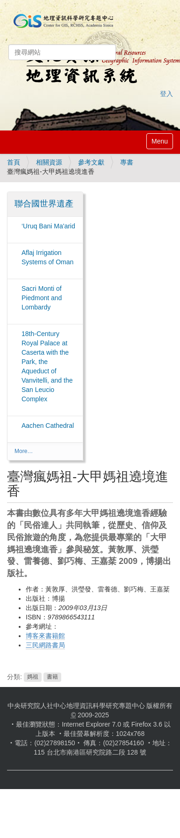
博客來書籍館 (45, 635)
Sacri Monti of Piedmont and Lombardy (42, 298)
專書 (126, 162)
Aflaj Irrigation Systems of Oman (47, 257)
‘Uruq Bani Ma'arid (48, 226)
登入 (166, 93)
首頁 (13, 162)
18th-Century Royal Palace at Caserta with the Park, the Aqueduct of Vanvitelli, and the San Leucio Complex (47, 366)
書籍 (52, 677)
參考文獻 (91, 162)
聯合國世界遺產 (43, 203)
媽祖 (32, 677)
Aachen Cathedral (48, 425)
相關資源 (49, 162)
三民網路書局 (45, 645)
